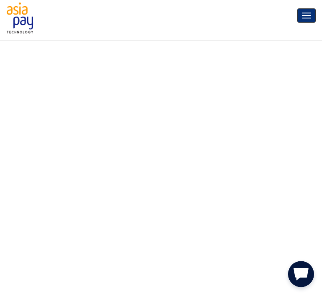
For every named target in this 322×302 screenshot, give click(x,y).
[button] (301, 276)
